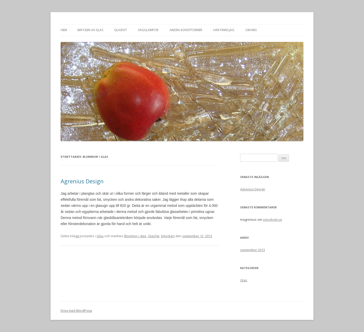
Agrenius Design (82, 181)
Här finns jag (223, 30)
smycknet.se (272, 219)
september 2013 (252, 250)
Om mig (251, 30)
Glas (100, 236)
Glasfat (120, 30)
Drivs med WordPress (76, 310)
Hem (64, 30)
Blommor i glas (135, 236)
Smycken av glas (90, 30)
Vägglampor (148, 30)
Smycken (168, 236)
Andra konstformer (186, 30)
